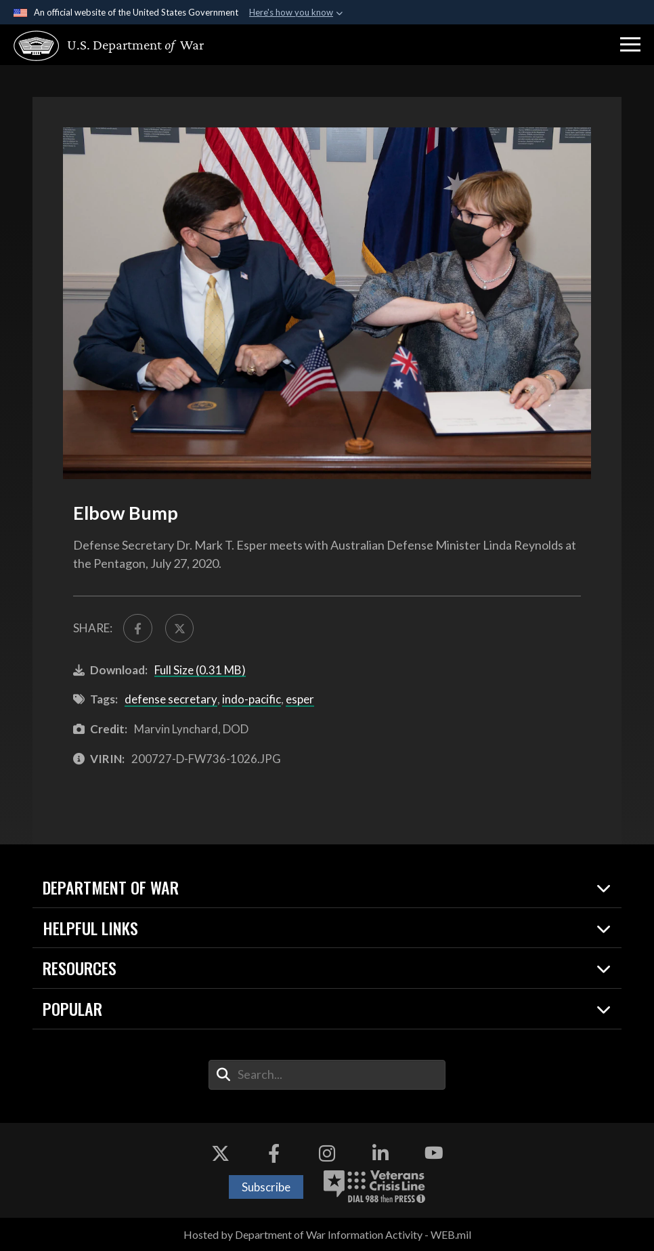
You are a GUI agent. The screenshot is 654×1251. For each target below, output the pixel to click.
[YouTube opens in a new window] (434, 1153)
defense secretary (171, 699)
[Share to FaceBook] (137, 628)
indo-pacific (251, 699)
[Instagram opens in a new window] (327, 1153)
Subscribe (266, 1187)
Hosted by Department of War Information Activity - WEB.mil (327, 1234)
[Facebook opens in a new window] (273, 1153)
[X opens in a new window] (220, 1153)
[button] (630, 44)
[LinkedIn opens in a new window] (380, 1153)
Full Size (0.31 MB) (200, 670)
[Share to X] (179, 628)
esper (300, 699)
